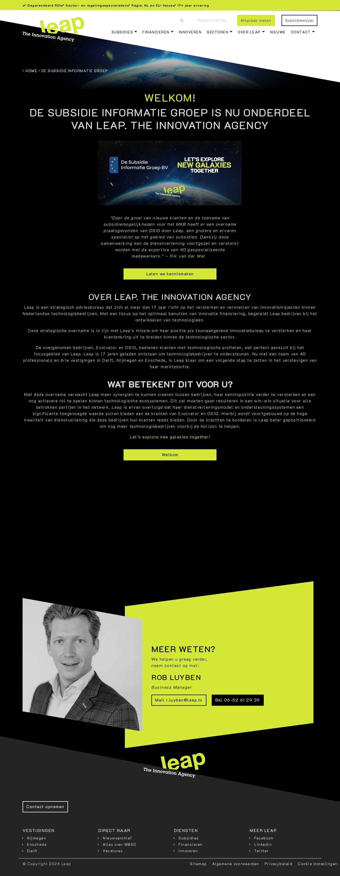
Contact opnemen (45, 806)
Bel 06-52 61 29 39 (237, 700)
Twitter (261, 850)
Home (31, 70)
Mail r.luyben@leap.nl (179, 700)
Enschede (37, 844)
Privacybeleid (279, 863)
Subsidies (122, 32)
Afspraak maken (256, 20)
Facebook (263, 838)
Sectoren (217, 32)
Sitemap (198, 863)
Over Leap (249, 32)
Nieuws (278, 32)
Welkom (170, 454)
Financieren (155, 32)
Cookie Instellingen (318, 863)
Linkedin (263, 844)
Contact (301, 32)
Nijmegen (36, 838)
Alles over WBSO (120, 844)
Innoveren (190, 32)
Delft (32, 850)
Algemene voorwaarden (235, 863)
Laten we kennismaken (170, 273)
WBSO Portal (212, 20)
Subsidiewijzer (299, 20)
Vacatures (113, 850)
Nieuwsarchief (117, 838)
